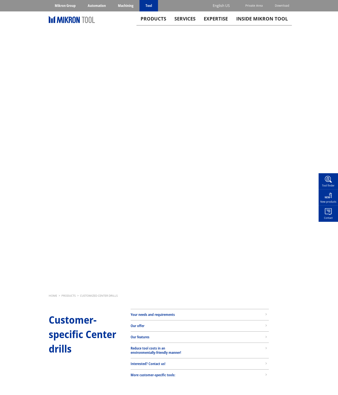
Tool (149, 5)
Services (185, 24)
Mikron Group (65, 5)
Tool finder (328, 185)
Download (282, 5)
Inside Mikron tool (262, 24)
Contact (328, 217)
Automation (97, 5)
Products (153, 24)
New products (328, 202)
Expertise (216, 24)
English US (221, 5)
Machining (125, 5)
